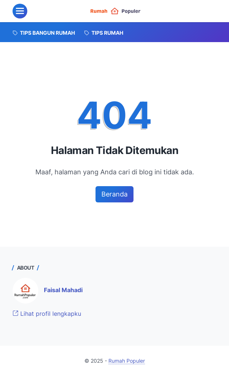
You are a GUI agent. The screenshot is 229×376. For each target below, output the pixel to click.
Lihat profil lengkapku (47, 313)
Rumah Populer (126, 361)
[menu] (20, 11)
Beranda (114, 194)
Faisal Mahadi (63, 290)
